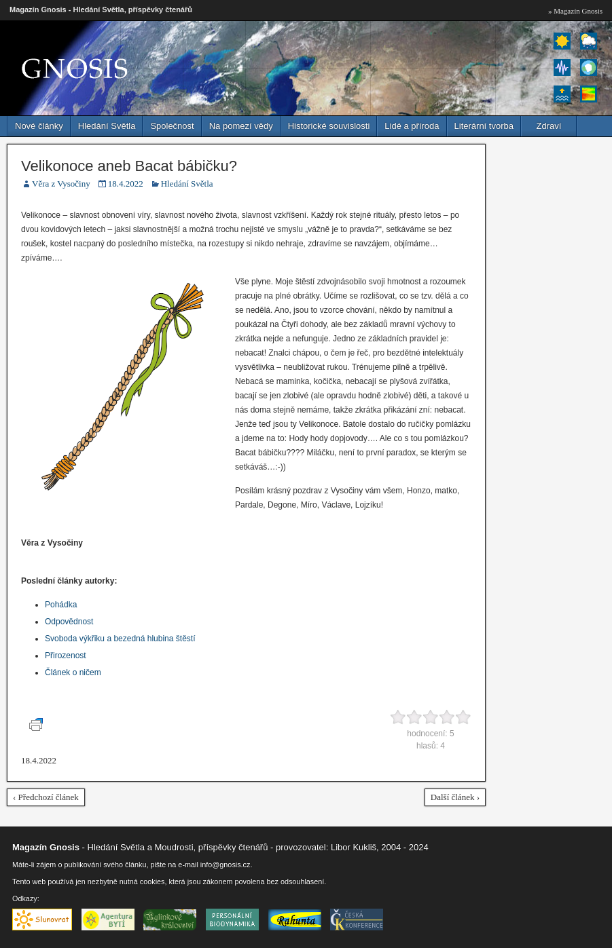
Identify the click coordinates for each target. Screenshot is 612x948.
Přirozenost (65, 655)
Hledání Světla (107, 126)
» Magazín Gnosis (575, 11)
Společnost (172, 126)
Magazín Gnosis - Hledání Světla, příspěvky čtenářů (101, 9)
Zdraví (549, 126)
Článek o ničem (73, 672)
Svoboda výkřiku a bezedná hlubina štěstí (120, 638)
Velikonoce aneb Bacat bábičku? (129, 165)
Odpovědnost (69, 621)
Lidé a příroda (411, 126)
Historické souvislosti (329, 126)
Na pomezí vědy (241, 126)
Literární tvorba (484, 126)
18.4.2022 (125, 183)
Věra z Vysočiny (61, 183)
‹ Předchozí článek (46, 797)
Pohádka (61, 604)
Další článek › (455, 797)
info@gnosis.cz (225, 864)
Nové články (39, 126)
